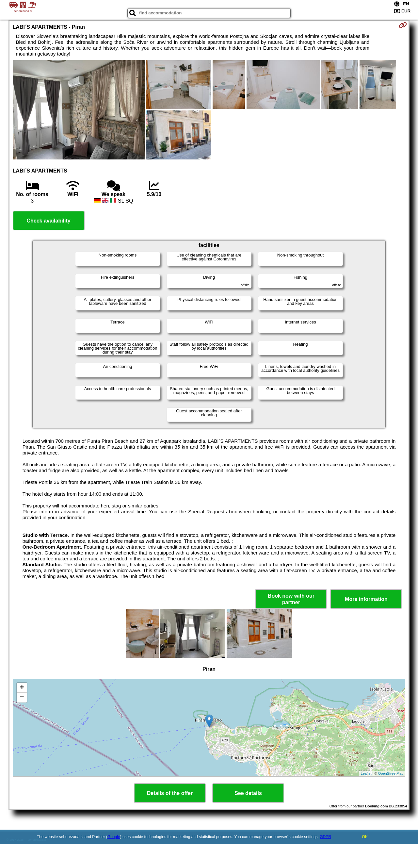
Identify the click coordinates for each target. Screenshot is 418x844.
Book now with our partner (291, 599)
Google (113, 837)
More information (366, 599)
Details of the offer (170, 793)
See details (248, 793)
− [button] (22, 698)
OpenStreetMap (391, 773)
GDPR (325, 837)
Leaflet (366, 773)
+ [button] (22, 688)
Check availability (48, 220)
